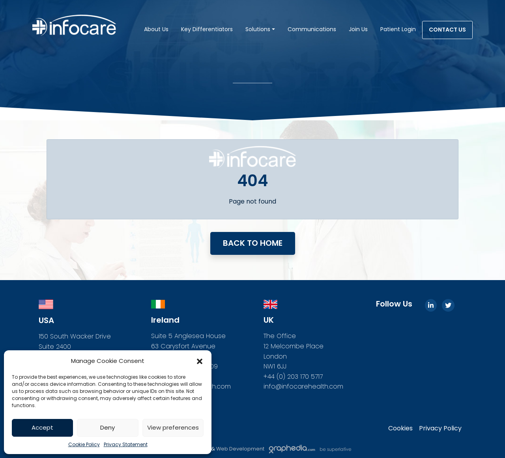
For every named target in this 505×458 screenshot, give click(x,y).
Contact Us (447, 30)
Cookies (400, 428)
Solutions (257, 29)
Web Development (241, 448)
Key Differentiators (207, 29)
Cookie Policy (84, 444)
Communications (312, 29)
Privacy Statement (126, 444)
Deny (107, 427)
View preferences (173, 427)
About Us (156, 29)
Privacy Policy (440, 428)
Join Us (358, 29)
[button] (200, 361)
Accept (42, 427)
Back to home (252, 243)
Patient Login (398, 29)
